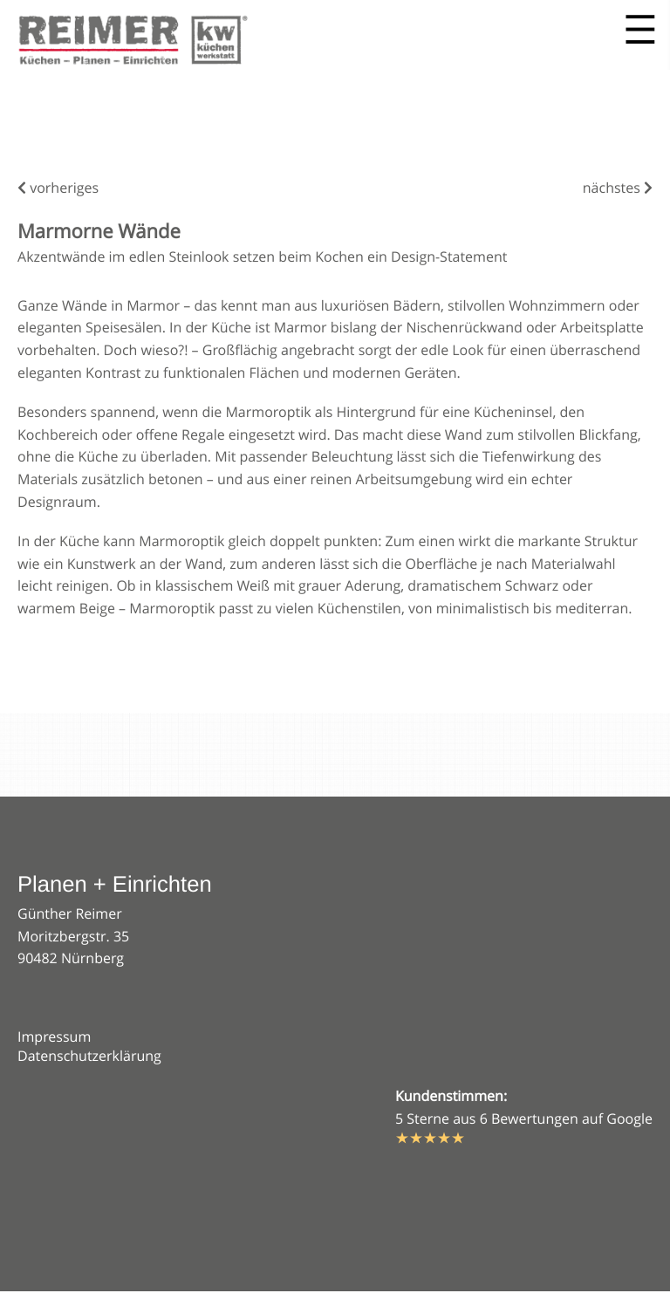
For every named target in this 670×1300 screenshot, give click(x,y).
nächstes (618, 187)
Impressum (54, 1036)
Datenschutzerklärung (89, 1055)
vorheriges (58, 187)
